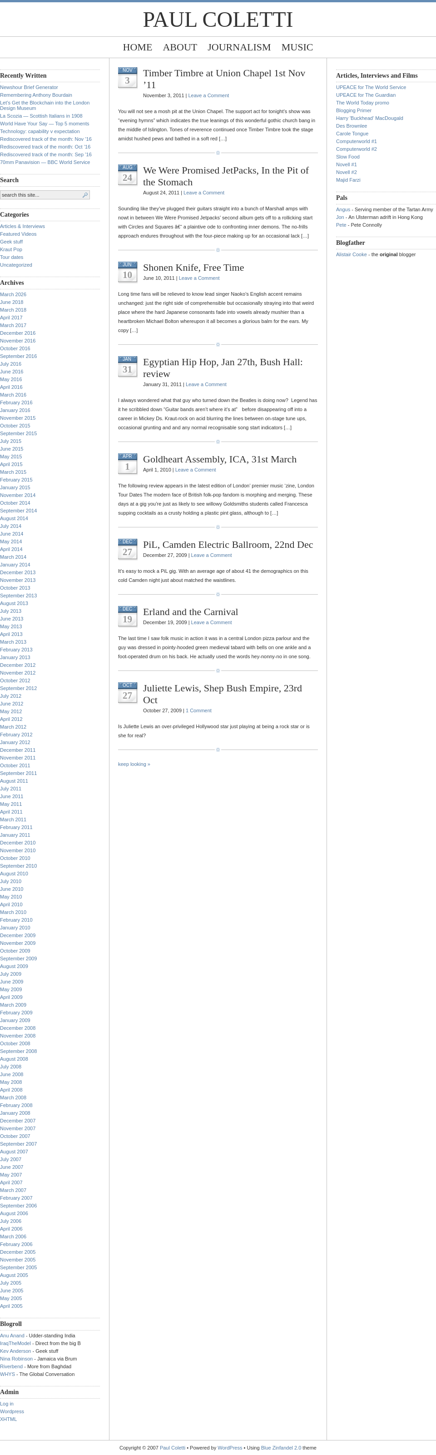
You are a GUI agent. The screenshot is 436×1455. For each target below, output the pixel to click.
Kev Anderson (15, 1351)
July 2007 (10, 1159)
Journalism (239, 47)
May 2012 (11, 711)
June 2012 (11, 703)
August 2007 (14, 1151)
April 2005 (11, 1306)
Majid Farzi (348, 180)
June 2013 (11, 618)
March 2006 (13, 1236)
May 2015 (11, 456)
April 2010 (11, 904)
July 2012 (10, 696)
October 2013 (15, 588)
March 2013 (13, 642)
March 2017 (13, 325)
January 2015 (15, 487)
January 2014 (15, 564)
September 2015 (18, 433)
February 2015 (16, 479)
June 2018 (11, 302)
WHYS (7, 1374)
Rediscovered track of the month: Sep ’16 (46, 154)
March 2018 (13, 310)
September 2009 (18, 958)
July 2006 (10, 1221)
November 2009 (17, 943)
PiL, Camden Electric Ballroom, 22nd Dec (228, 544)
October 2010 (15, 858)
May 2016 (11, 379)
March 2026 (13, 294)
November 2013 (17, 580)
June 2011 (11, 796)
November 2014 (17, 495)
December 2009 (17, 935)
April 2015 (11, 464)
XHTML (8, 1419)
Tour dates (11, 257)
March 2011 (13, 819)
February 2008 (16, 1105)
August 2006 (14, 1213)
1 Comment (199, 710)
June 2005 (11, 1290)
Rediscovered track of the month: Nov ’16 (46, 139)
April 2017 (11, 317)
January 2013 (15, 657)
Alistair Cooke (351, 254)
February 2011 (16, 827)
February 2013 (16, 649)
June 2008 (11, 1074)
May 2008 (11, 1082)
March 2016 (13, 394)
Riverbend (11, 1366)
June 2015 (11, 449)
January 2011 (15, 835)
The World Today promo (362, 102)
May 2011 (11, 804)
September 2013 (18, 595)
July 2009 (10, 974)
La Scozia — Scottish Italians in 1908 (41, 116)
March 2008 (13, 1097)
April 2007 (11, 1182)
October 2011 (15, 765)
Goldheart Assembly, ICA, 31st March (220, 459)
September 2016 (18, 356)
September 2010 (18, 866)
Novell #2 (346, 172)
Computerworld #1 (356, 141)
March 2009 (13, 1005)
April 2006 (11, 1229)
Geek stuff (11, 241)
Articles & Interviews (22, 226)
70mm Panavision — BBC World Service (45, 162)
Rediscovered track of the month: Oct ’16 (45, 146)
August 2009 (14, 966)
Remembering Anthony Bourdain (36, 95)
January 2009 (15, 1020)
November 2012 (17, 672)
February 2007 (16, 1198)
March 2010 (13, 912)
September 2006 (18, 1205)
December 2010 (17, 842)
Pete (341, 225)
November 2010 (17, 850)
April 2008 (11, 1089)
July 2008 (10, 1066)
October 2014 (15, 503)
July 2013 (10, 611)
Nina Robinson (16, 1358)
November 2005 (17, 1259)
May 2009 (11, 989)
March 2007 (13, 1190)
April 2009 (11, 997)
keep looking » (134, 764)
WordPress (230, 1447)
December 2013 (17, 572)
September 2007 (18, 1144)
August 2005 (14, 1275)
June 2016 (11, 371)
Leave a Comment (208, 95)
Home (138, 47)
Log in (7, 1403)
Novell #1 (346, 164)
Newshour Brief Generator (29, 87)
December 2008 (17, 1028)
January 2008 (15, 1113)
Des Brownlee (351, 126)
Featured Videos (18, 234)
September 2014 (18, 510)
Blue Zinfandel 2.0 (281, 1447)
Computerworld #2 (356, 149)
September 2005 (18, 1267)
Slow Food (348, 156)
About (180, 47)
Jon (340, 217)
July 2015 (10, 441)
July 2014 (10, 526)
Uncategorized (16, 265)
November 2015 (17, 418)
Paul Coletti (218, 19)
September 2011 (18, 773)
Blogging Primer (354, 110)
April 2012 (11, 719)
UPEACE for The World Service (371, 87)
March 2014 (13, 557)
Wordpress (12, 1411)
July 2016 (10, 364)
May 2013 (11, 626)
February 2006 (16, 1244)
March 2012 (13, 727)
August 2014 (14, 518)
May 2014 (11, 541)
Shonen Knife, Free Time (193, 267)
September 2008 (18, 1051)
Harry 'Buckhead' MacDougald (369, 118)
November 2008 (17, 1035)
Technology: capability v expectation (40, 131)
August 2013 (14, 603)
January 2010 (15, 927)
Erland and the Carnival (190, 611)
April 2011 (11, 811)
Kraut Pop (11, 249)
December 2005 (17, 1252)
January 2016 (15, 410)
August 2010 (14, 873)
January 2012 (15, 742)
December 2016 (17, 333)
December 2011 (17, 750)
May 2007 (11, 1174)
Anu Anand (12, 1335)
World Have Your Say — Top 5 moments (44, 123)
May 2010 (11, 896)
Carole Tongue (352, 133)
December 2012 (17, 665)
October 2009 (15, 950)
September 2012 (18, 688)
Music (297, 47)
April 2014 (11, 549)
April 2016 (11, 387)
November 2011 (17, 757)
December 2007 (17, 1120)
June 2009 (11, 981)
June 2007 (11, 1167)
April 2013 (11, 634)
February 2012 (16, 734)
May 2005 (11, 1298)
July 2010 (10, 881)
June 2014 (11, 533)
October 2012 (15, 680)
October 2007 (15, 1136)
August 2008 (14, 1059)
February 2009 (16, 1012)
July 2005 (10, 1283)
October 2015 (15, 425)
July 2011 (10, 788)
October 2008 (15, 1043)
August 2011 (14, 781)
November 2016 (17, 340)
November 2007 (17, 1128)
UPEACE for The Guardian (366, 95)
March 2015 (13, 472)
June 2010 (11, 889)
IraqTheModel (15, 1343)
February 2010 (16, 920)
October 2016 (15, 348)
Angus (343, 209)
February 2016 (16, 402)
